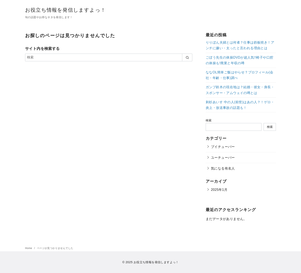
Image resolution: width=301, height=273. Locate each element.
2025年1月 (219, 189)
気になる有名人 (223, 168)
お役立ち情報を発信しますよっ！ (65, 10)
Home (29, 248)
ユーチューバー (223, 157)
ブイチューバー (223, 146)
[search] (187, 57)
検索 (209, 120)
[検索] (108, 57)
